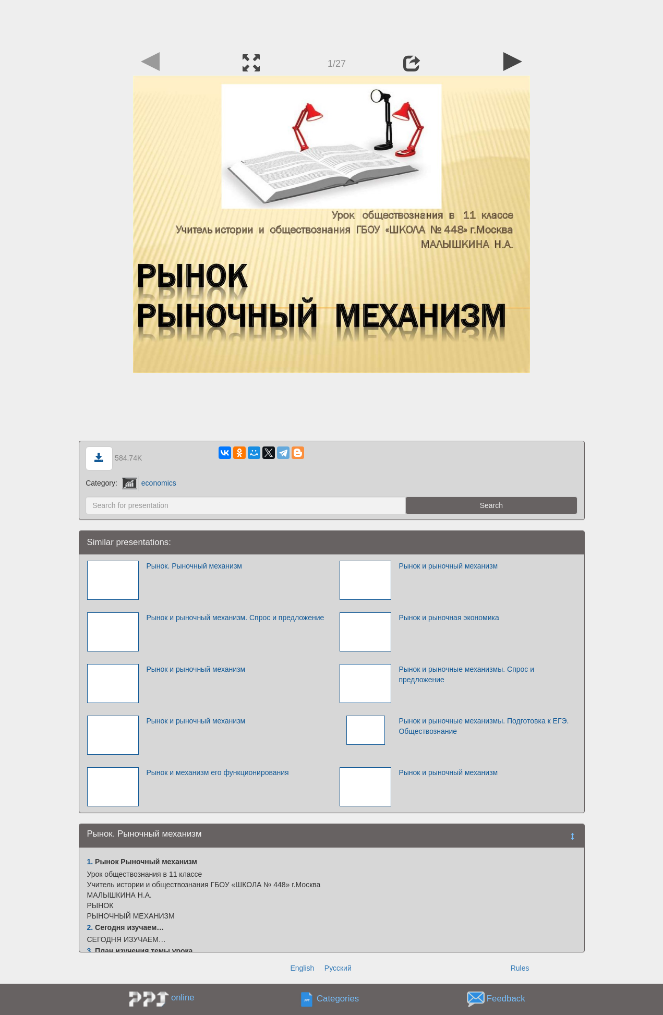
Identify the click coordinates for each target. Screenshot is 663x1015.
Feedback (506, 999)
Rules (520, 968)
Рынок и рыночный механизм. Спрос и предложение (235, 617)
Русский (338, 968)
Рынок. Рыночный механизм (194, 566)
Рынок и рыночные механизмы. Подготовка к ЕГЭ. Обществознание (484, 726)
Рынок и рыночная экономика (449, 617)
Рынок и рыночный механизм (448, 566)
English (302, 968)
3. (90, 951)
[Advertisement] (332, 23)
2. (90, 927)
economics (149, 483)
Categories (338, 999)
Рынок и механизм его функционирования (217, 772)
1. (90, 861)
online (183, 997)
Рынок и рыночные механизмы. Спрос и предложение (466, 674)
